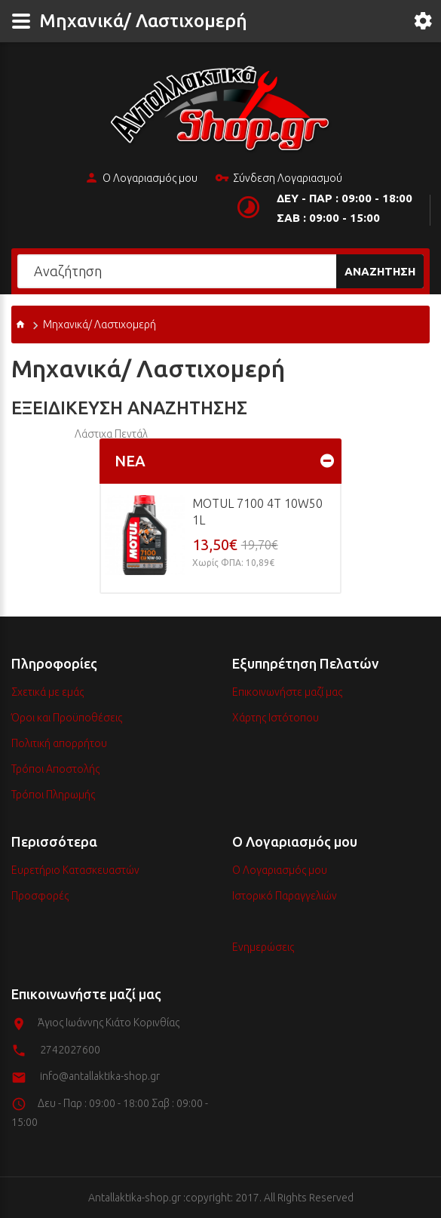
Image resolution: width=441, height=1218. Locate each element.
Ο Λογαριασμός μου (141, 179)
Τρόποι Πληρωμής (53, 795)
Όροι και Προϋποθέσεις (66, 718)
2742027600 (70, 1050)
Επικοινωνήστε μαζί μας (287, 692)
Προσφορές (40, 896)
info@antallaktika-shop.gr (100, 1076)
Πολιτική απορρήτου (59, 743)
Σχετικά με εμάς (47, 692)
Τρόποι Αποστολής (55, 769)
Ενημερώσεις (263, 947)
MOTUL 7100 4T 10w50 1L (257, 512)
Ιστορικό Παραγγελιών (284, 896)
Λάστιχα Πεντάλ (111, 434)
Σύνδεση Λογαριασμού (278, 179)
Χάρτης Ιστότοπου (275, 718)
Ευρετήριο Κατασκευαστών (75, 870)
